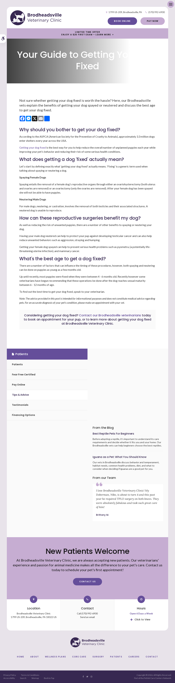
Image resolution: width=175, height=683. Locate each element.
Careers (133, 656)
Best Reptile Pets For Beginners (113, 434)
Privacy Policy (9, 675)
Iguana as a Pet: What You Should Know (119, 457)
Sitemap (35, 678)
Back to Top (49, 678)
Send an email (87, 617)
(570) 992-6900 (156, 12)
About (34, 656)
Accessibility (9, 678)
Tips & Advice (20, 394)
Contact (152, 656)
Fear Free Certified (23, 374)
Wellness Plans (55, 656)
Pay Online (18, 384)
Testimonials (20, 405)
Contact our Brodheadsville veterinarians (110, 315)
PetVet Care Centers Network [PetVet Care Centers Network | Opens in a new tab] (157, 678)
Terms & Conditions (30, 675)
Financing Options (23, 415)
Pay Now (152, 21)
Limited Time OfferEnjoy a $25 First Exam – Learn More (86, 33)
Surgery (98, 656)
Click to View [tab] (142, 619)
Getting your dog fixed (32, 147)
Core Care (79, 656)
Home (20, 656)
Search (23, 678)
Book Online (122, 21)
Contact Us (87, 581)
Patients (17, 364)
